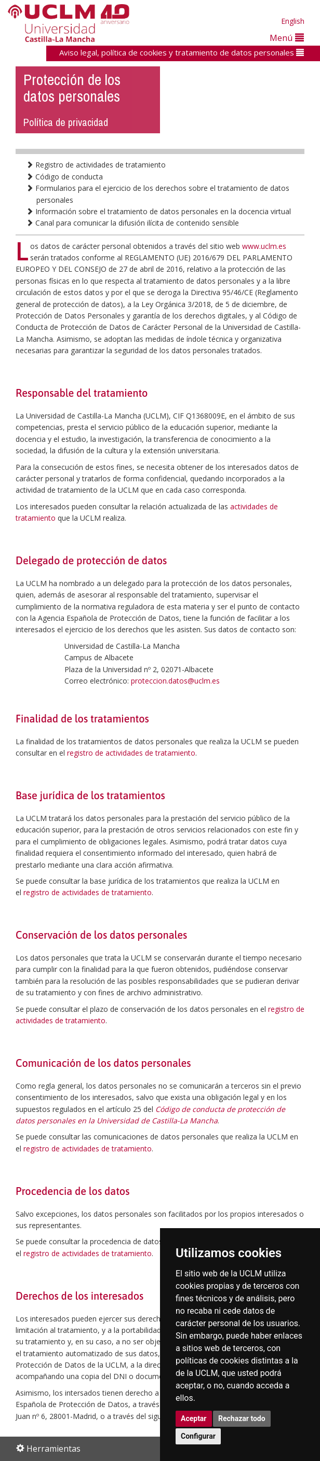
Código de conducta (64, 177)
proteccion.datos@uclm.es (175, 681)
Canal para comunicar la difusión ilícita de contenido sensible (132, 223)
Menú (287, 38)
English (292, 21)
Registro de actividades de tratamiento (96, 165)
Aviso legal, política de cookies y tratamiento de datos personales (181, 52)
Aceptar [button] (194, 1418)
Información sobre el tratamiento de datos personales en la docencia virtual (158, 211)
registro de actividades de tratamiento (131, 753)
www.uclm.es (264, 246)
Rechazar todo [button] (241, 1418)
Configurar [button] (198, 1436)
